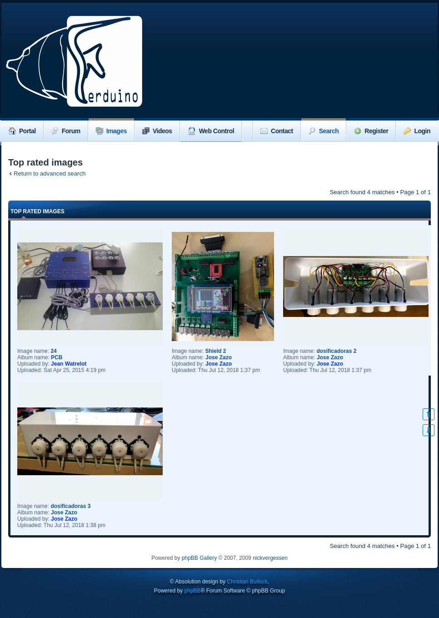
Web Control (211, 131)
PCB (56, 357)
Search (324, 131)
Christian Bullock (247, 581)
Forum (65, 131)
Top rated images (37, 211)
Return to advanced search (49, 173)
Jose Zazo (218, 357)
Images (111, 131)
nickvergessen (270, 558)
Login (417, 131)
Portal (22, 131)
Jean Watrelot (68, 364)
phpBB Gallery (199, 558)
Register (371, 131)
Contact (276, 131)
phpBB (192, 591)
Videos (157, 131)
